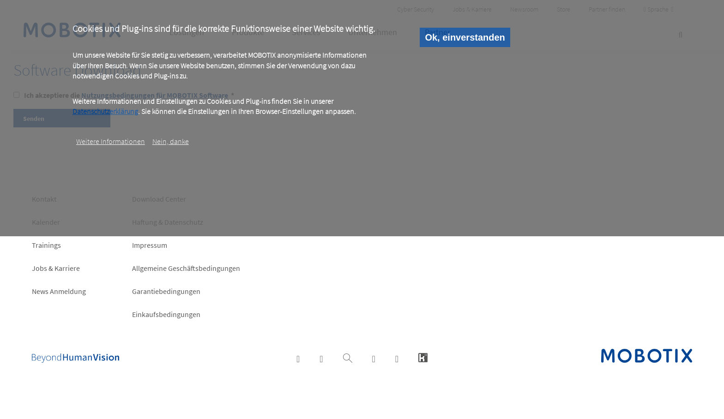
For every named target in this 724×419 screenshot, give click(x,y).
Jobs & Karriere (56, 268)
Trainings (46, 245)
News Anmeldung (59, 291)
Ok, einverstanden (465, 37)
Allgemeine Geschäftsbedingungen (186, 268)
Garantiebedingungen (166, 291)
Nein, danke (170, 141)
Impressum (149, 245)
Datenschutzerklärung (105, 111)
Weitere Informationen (110, 141)
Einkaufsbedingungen (166, 314)
